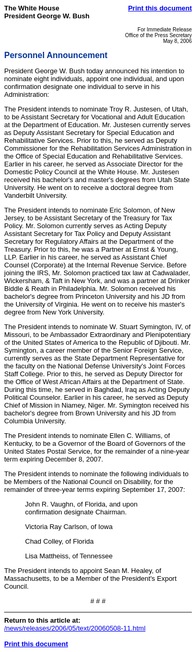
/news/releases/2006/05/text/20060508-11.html (74, 628)
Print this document (160, 8)
